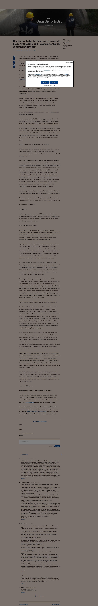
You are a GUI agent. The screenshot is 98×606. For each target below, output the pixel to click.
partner (66, 74)
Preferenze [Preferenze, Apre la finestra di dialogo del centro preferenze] (44, 82)
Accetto (53, 82)
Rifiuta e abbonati (69, 62)
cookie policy (47, 70)
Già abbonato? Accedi (49, 85)
